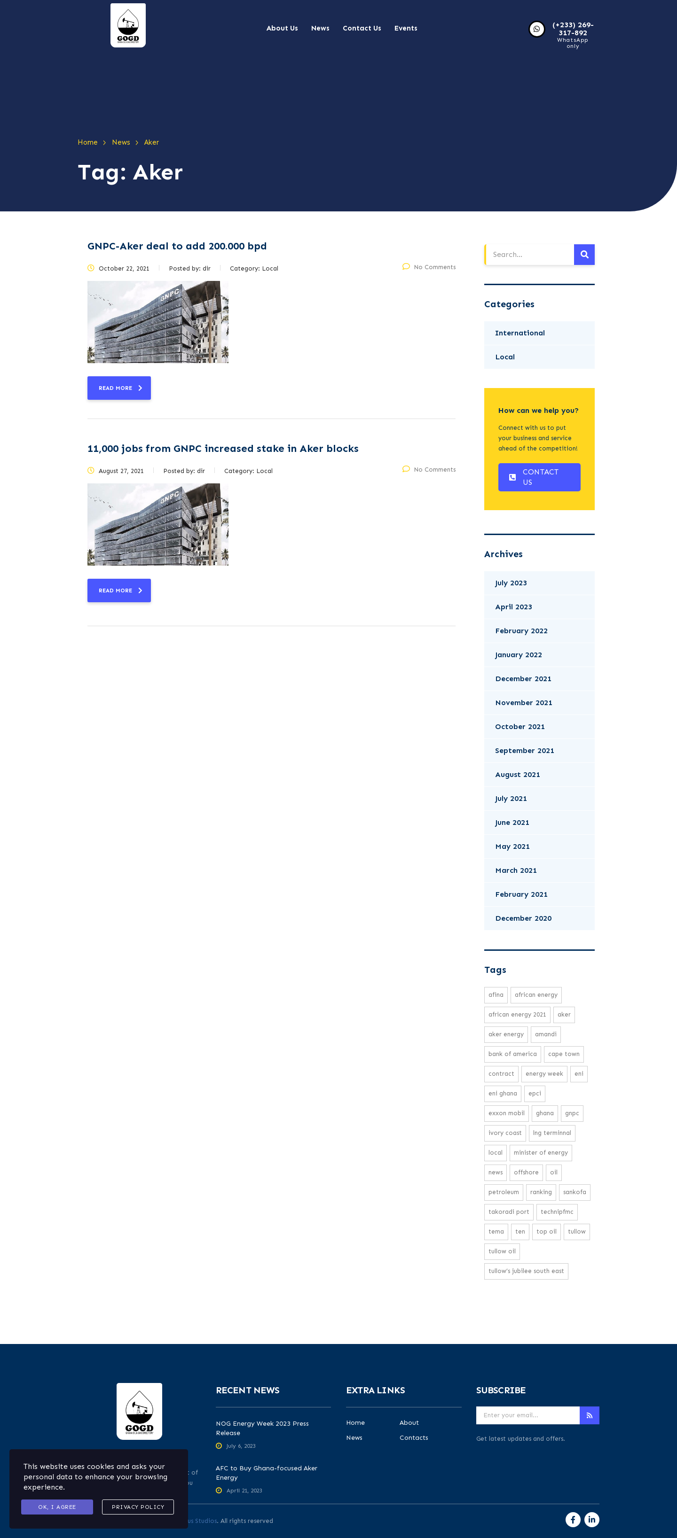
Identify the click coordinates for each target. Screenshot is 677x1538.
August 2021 (517, 774)
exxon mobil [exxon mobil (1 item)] (506, 1113)
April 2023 (513, 606)
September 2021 (524, 750)
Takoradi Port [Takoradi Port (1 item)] (508, 1211)
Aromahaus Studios (189, 1520)
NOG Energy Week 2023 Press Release (262, 1428)
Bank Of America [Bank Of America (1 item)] (512, 1053)
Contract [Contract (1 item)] (501, 1073)
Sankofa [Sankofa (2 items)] (574, 1192)
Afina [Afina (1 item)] (496, 994)
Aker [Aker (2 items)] (564, 1014)
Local (505, 356)
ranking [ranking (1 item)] (541, 1192)
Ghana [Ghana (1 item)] (545, 1113)
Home (355, 1423)
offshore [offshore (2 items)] (526, 1172)
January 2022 (518, 654)
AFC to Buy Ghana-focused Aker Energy (266, 1473)
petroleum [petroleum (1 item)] (503, 1192)
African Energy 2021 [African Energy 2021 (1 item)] (517, 1014)
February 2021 (521, 894)
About (409, 1423)
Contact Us (362, 28)
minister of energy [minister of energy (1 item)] (541, 1152)
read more (120, 388)
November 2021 (523, 702)
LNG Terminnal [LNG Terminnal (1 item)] (552, 1132)
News (320, 28)
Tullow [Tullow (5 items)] (577, 1231)
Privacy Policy (138, 1507)
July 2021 (511, 798)
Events (405, 28)
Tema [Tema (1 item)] (496, 1231)
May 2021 (512, 846)
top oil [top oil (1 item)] (546, 1231)
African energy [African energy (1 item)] (536, 994)
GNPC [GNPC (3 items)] (572, 1113)
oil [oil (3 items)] (554, 1172)
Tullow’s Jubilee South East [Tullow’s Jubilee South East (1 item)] (526, 1270)
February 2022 (521, 630)
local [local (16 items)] (495, 1152)
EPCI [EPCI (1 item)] (534, 1093)
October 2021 (520, 726)
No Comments (429, 267)
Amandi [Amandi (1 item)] (546, 1034)
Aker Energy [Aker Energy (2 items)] (506, 1034)
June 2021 (512, 822)
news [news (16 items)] (495, 1172)
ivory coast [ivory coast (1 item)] (505, 1132)
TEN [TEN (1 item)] (520, 1231)
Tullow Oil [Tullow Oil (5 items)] (502, 1251)
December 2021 (523, 678)
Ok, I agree (57, 1507)
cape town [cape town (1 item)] (564, 1053)
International (520, 332)
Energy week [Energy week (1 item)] (544, 1073)
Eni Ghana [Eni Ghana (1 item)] (502, 1093)
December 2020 (523, 918)
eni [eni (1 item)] (579, 1073)
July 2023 (511, 582)
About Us (282, 28)
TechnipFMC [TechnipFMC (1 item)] (557, 1211)
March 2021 (516, 870)
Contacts (414, 1438)
